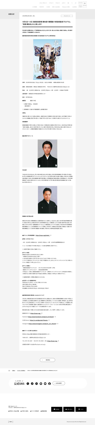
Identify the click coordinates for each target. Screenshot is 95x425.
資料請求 (83, 5)
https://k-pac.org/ (35, 313)
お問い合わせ (69, 409)
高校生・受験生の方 (38, 2)
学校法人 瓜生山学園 (14, 411)
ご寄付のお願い (25, 411)
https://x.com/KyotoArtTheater (39, 320)
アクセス (81, 409)
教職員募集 (44, 411)
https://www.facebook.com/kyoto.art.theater (41, 317)
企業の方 (58, 2)
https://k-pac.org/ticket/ (42, 235)
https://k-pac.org (52, 341)
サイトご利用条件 (35, 411)
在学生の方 (46, 2)
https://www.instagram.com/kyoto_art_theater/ (42, 323)
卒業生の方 (53, 2)
